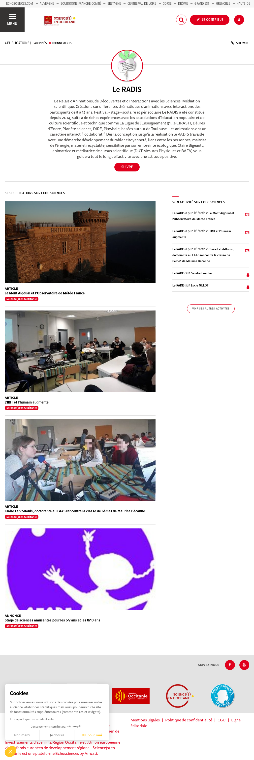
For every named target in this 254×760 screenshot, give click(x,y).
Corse (167, 3)
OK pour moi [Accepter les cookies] (92, 735)
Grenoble (223, 3)
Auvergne (47, 3)
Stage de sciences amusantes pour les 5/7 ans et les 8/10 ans (52, 620)
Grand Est (201, 3)
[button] (10, 752)
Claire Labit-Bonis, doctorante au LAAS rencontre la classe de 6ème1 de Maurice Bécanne (75, 511)
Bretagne (114, 3)
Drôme (183, 3)
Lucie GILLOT (199, 285)
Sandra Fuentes (202, 273)
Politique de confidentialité (188, 720)
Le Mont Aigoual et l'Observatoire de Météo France (45, 293)
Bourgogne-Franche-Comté (81, 3)
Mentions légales (145, 720)
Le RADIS (178, 213)
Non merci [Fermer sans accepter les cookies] (22, 735)
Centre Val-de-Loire (141, 3)
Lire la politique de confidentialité (32, 719)
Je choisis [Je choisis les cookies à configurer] (57, 735)
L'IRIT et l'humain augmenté (27, 402)
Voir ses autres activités (210, 309)
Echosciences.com (19, 3)
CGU (222, 720)
